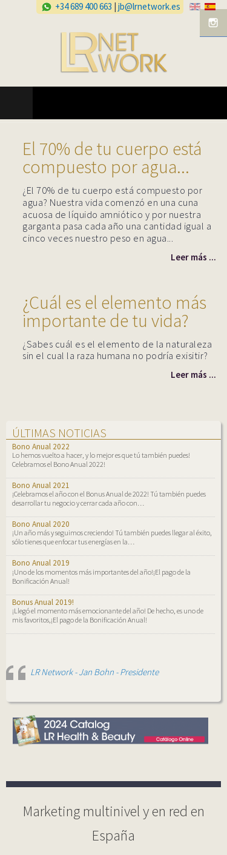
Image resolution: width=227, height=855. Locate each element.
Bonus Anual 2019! (43, 602)
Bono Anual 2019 (41, 563)
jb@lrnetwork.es (149, 6)
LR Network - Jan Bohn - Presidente (94, 672)
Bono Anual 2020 (41, 524)
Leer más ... (193, 257)
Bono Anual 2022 (41, 446)
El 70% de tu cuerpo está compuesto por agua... (112, 157)
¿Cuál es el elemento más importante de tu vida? (114, 311)
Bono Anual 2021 (41, 485)
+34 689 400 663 (83, 6)
